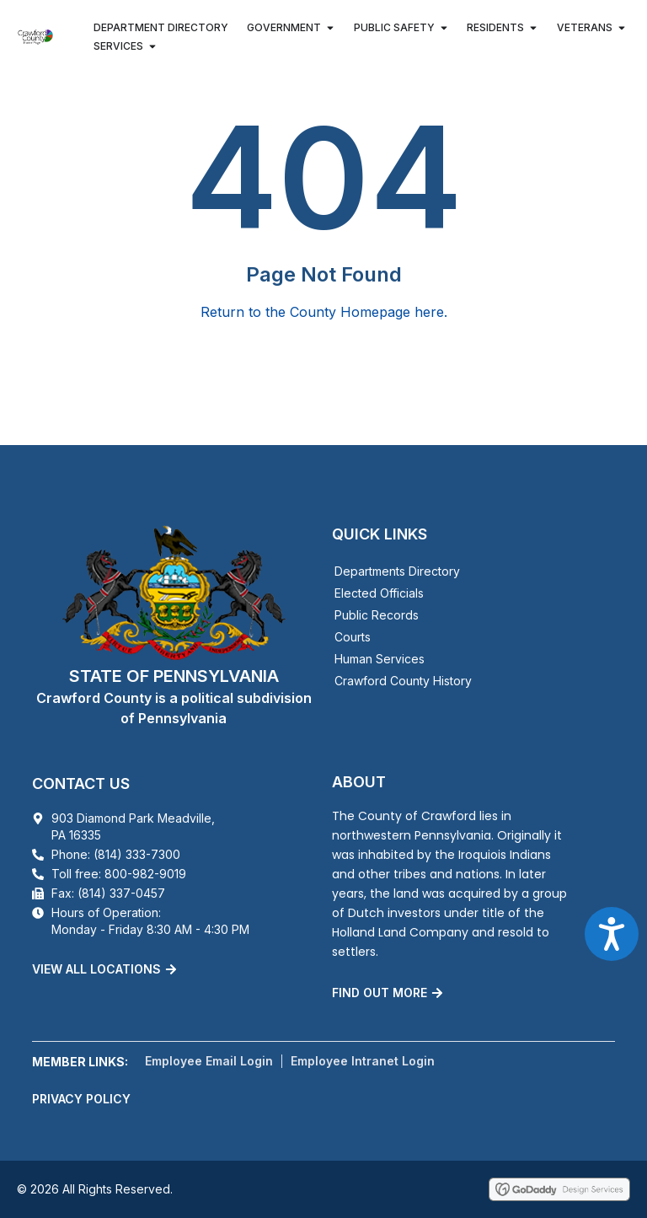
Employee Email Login (209, 1061)
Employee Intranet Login (363, 1061)
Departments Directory (397, 571)
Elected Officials (379, 593)
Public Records (376, 615)
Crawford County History (403, 680)
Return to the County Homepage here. (324, 311)
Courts (352, 637)
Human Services (379, 659)
